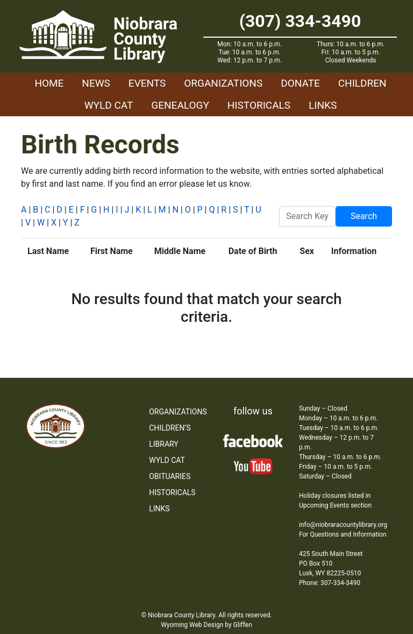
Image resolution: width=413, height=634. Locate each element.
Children (362, 83)
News (96, 83)
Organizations (223, 83)
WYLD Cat (108, 105)
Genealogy (180, 105)
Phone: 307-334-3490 (329, 583)
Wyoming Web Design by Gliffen (206, 625)
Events (147, 83)
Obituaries (169, 476)
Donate (300, 83)
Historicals (258, 105)
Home (48, 83)
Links (323, 105)
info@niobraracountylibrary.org (343, 525)
